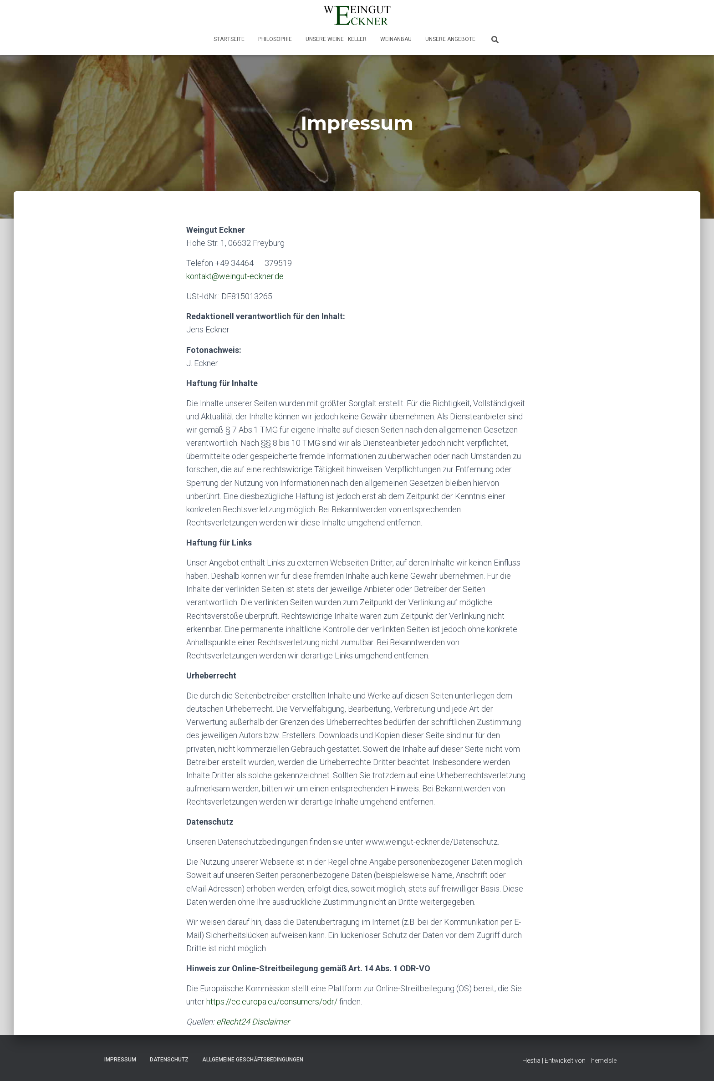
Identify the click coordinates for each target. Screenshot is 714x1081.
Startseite (229, 39)
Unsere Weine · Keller (336, 39)
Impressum (120, 1059)
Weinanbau (396, 39)
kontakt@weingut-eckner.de (235, 276)
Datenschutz (169, 1059)
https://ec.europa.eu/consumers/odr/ (271, 1001)
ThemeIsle (602, 1060)
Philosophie (275, 39)
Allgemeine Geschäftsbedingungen (252, 1059)
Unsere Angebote (450, 39)
